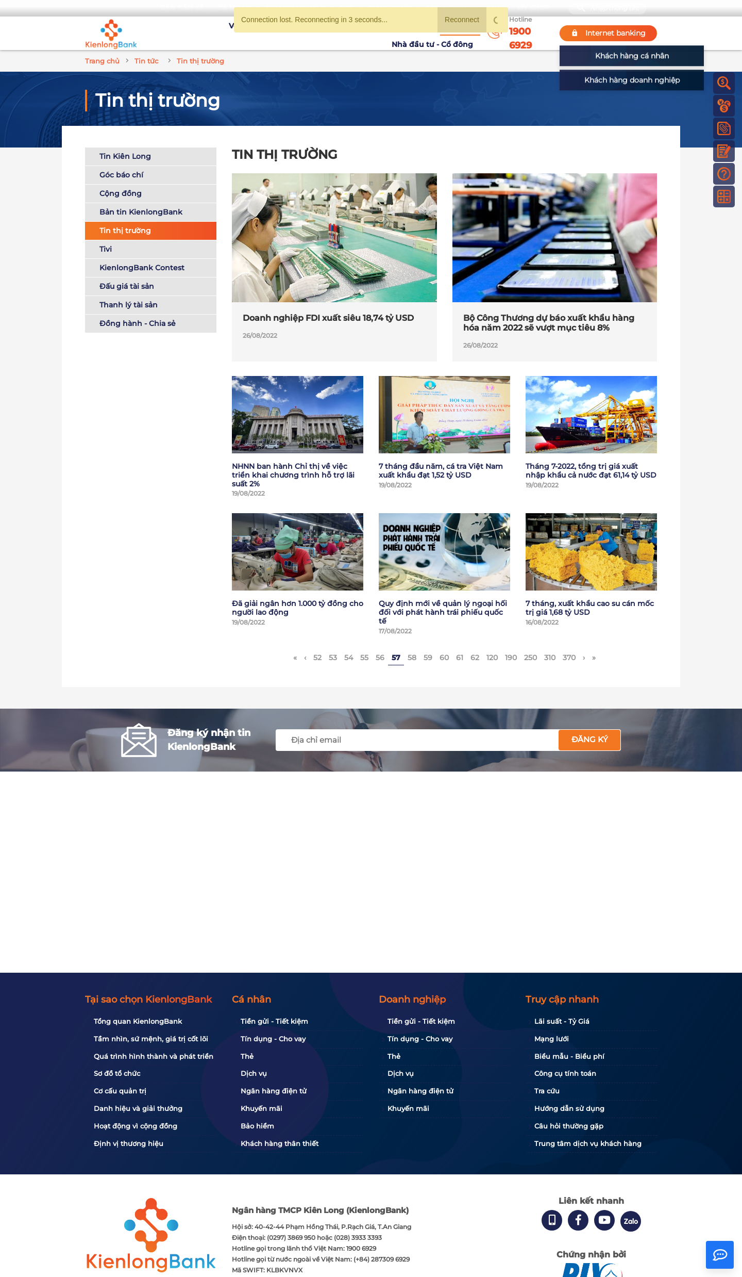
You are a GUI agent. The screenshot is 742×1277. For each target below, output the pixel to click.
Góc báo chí (121, 174)
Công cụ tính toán (565, 1073)
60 (444, 657)
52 (317, 657)
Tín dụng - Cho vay (273, 1039)
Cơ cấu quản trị (120, 1091)
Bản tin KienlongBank (140, 212)
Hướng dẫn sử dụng (569, 1108)
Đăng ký (589, 739)
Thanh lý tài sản (128, 304)
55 (364, 657)
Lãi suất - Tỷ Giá (561, 1021)
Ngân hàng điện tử (274, 1091)
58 (412, 657)
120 (492, 657)
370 (569, 657)
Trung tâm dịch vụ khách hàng (588, 1143)
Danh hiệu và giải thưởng (138, 1108)
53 (333, 657)
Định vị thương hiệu (128, 1143)
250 (530, 657)
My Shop (533, 8)
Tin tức (375, 32)
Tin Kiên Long (125, 156)
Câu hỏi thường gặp (568, 1126)
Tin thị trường (125, 230)
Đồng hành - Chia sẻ (137, 323)
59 (428, 657)
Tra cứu (547, 1091)
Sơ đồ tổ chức (117, 1073)
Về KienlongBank (219, 33)
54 (348, 657)
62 (474, 657)
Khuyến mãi (333, 33)
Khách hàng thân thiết (279, 1143)
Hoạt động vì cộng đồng (135, 1126)
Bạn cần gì (181, 8)
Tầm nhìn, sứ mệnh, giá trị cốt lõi (151, 1039)
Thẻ (247, 1056)
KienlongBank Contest (141, 267)
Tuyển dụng (281, 33)
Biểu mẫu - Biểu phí (569, 1056)
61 (459, 657)
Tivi (105, 249)
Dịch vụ (254, 1073)
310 (549, 657)
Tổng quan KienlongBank (138, 1021)
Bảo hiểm (257, 1126)
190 (511, 657)
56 (380, 657)
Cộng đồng (120, 193)
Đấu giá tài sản (126, 286)
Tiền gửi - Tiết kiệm (274, 1021)
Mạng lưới (551, 1039)
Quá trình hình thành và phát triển (153, 1056)
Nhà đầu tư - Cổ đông (435, 33)
